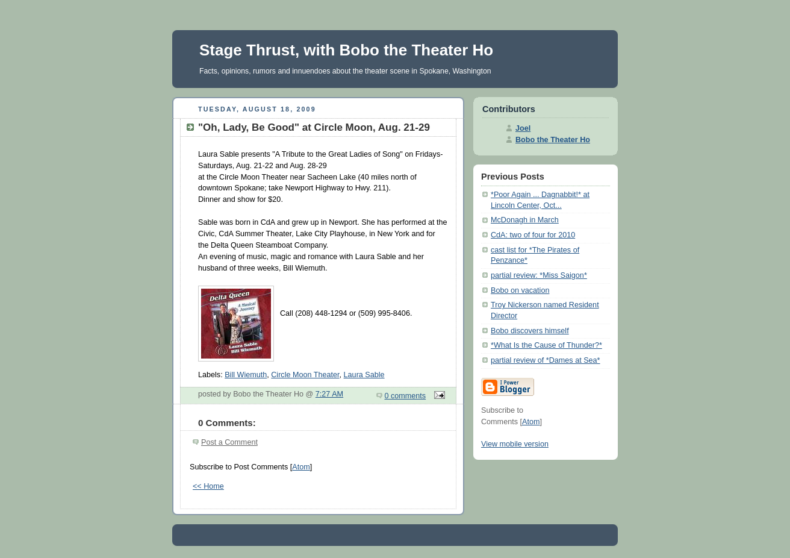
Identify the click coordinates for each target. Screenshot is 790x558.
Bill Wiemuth (246, 375)
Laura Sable (364, 375)
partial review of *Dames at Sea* (545, 360)
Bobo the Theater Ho (552, 140)
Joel (522, 128)
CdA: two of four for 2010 (533, 235)
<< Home (208, 486)
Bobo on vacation (520, 290)
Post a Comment (229, 442)
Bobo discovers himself (530, 331)
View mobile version (515, 444)
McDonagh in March (525, 220)
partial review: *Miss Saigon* (539, 275)
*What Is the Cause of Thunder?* (546, 345)
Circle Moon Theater (305, 375)
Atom (300, 467)
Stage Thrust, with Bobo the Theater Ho (346, 50)
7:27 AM (329, 394)
